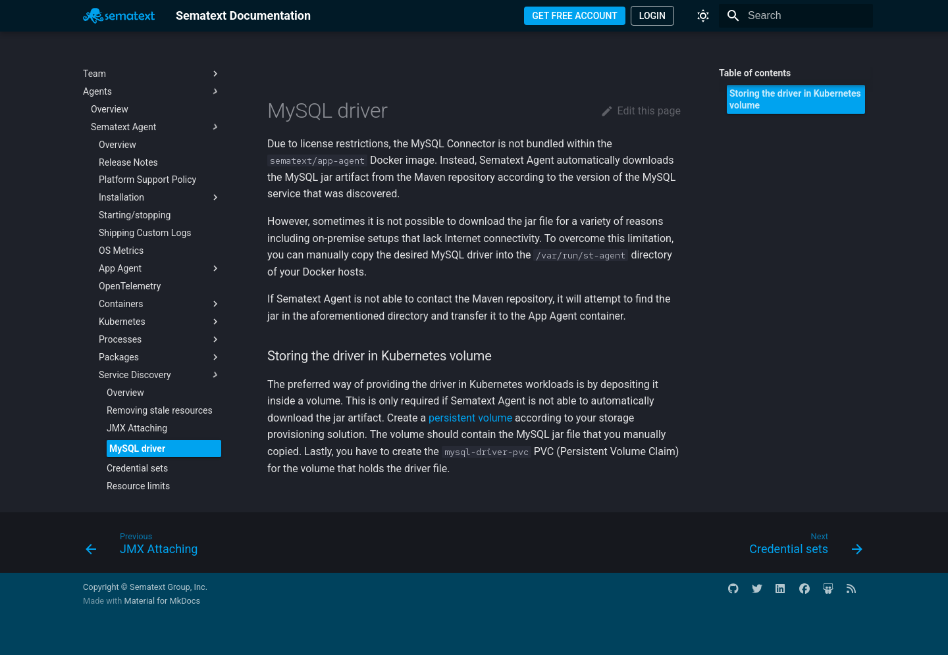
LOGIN (652, 16)
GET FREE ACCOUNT (575, 16)
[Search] (796, 16)
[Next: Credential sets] (802, 546)
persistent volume (470, 418)
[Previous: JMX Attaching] (145, 546)
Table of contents (755, 73)
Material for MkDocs (162, 601)
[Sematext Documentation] (119, 16)
